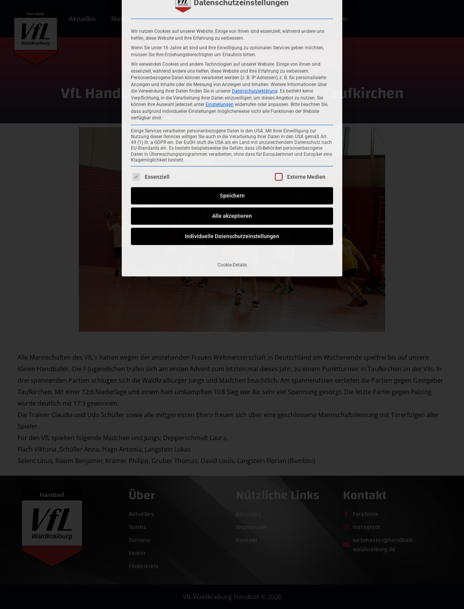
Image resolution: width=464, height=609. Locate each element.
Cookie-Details (232, 171)
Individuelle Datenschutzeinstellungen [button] (232, 143)
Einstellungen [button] (220, 11)
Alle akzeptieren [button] (232, 123)
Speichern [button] (232, 102)
